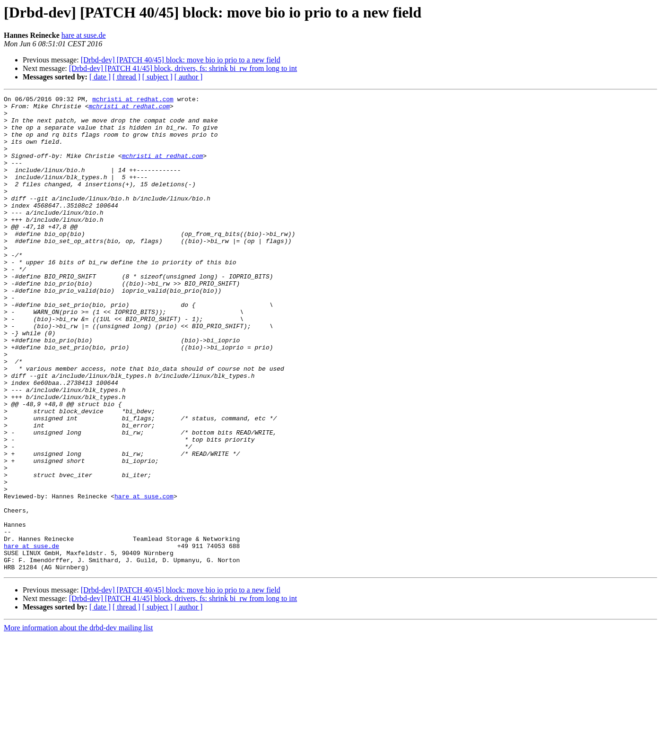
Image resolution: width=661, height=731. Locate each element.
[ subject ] (157, 77)
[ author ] (188, 77)
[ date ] (100, 77)
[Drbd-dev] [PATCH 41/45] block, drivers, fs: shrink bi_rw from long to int (183, 68)
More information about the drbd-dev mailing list (78, 723)
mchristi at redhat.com (133, 100)
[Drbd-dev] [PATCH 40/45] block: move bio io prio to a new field (180, 60)
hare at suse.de (83, 35)
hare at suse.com (144, 577)
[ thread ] (126, 77)
